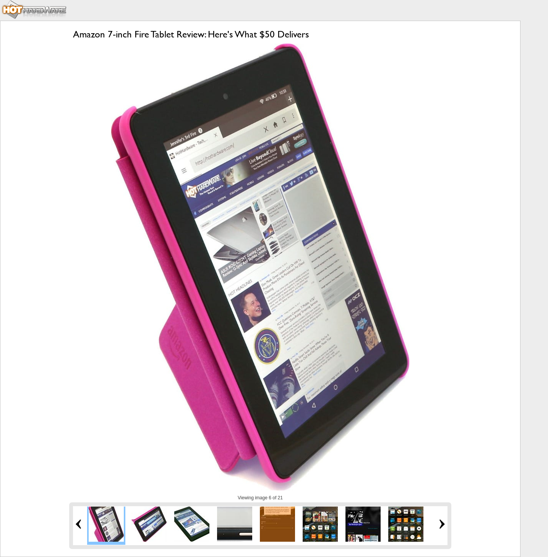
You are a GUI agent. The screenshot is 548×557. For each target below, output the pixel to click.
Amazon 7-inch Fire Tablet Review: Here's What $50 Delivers (191, 34)
